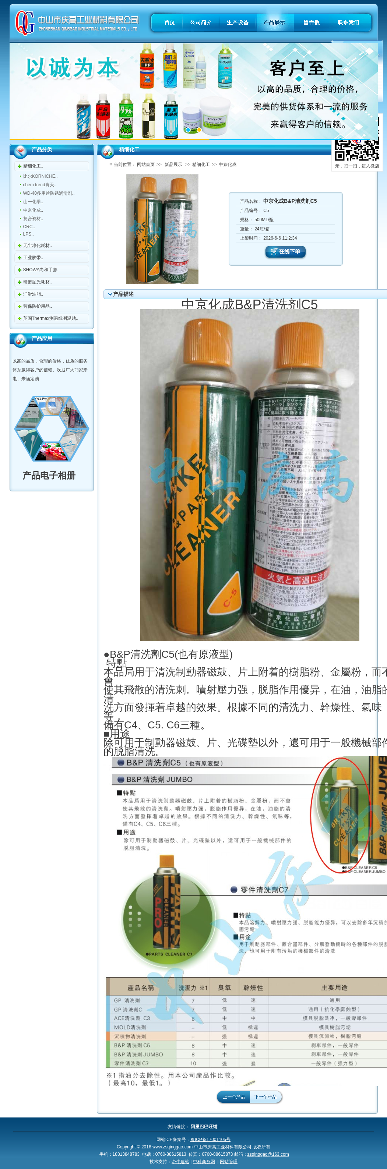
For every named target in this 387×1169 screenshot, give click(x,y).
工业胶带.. (33, 257)
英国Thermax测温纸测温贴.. (50, 318)
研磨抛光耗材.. (37, 282)
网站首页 (146, 164)
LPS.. (28, 234)
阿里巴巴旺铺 (204, 1126)
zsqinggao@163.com (268, 1154)
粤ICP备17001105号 (210, 1139)
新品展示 (173, 164)
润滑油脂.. (33, 294)
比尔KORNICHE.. (40, 176)
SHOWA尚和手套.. (41, 269)
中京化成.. (33, 210)
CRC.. (29, 226)
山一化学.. (33, 201)
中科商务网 (204, 1161)
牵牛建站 (180, 1161)
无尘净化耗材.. (37, 245)
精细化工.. (33, 166)
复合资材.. (33, 218)
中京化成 (227, 164)
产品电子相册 (44, 475)
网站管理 (229, 1161)
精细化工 (201, 164)
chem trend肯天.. (40, 184)
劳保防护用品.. (37, 306)
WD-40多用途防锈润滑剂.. (49, 193)
